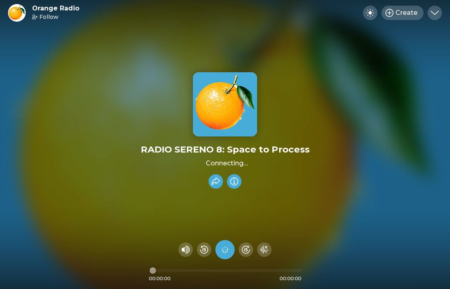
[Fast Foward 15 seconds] (246, 249)
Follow (45, 16)
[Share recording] (216, 181)
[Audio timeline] (226, 270)
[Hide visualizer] (264, 249)
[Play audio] (225, 249)
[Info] (234, 181)
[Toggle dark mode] (370, 13)
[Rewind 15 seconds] (204, 249)
